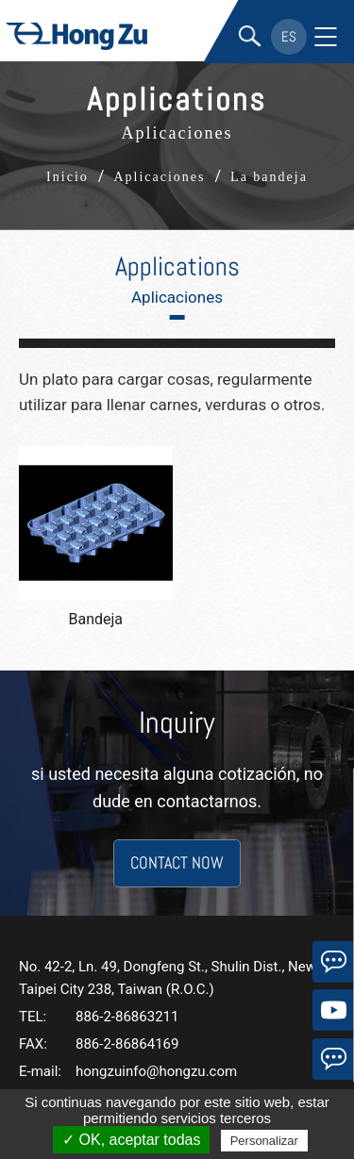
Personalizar (264, 1141)
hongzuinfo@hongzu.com (156, 1071)
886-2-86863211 (127, 1016)
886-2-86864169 (127, 1043)
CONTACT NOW (177, 862)
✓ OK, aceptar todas (131, 1140)
